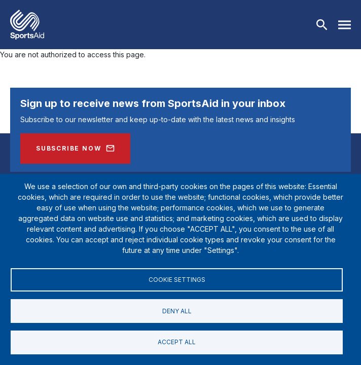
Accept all (177, 342)
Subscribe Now (68, 148)
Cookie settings (177, 278)
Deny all (177, 310)
